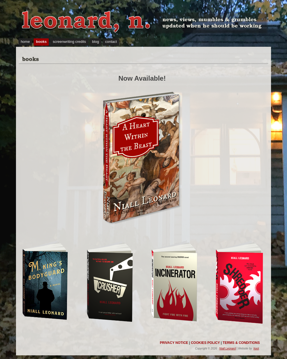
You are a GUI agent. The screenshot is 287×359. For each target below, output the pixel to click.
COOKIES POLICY (205, 343)
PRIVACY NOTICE (174, 343)
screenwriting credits (69, 41)
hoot (256, 348)
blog (95, 41)
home (25, 41)
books (41, 41)
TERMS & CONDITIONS (241, 343)
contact (111, 41)
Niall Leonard (227, 348)
